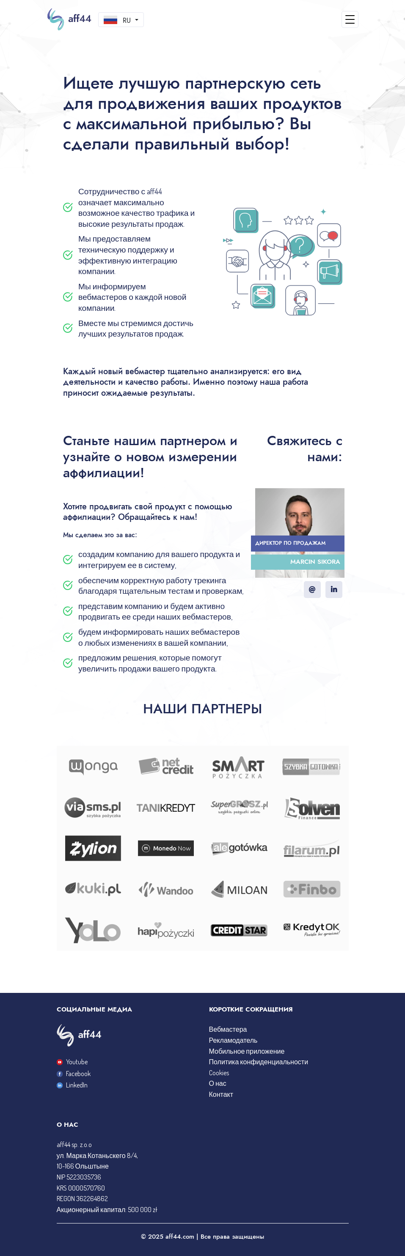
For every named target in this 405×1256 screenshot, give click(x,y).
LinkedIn (72, 1085)
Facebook (74, 1073)
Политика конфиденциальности (259, 1062)
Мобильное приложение (247, 1051)
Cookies (219, 1072)
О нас (217, 1083)
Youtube (72, 1062)
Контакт (221, 1094)
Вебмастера (228, 1029)
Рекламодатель (233, 1040)
